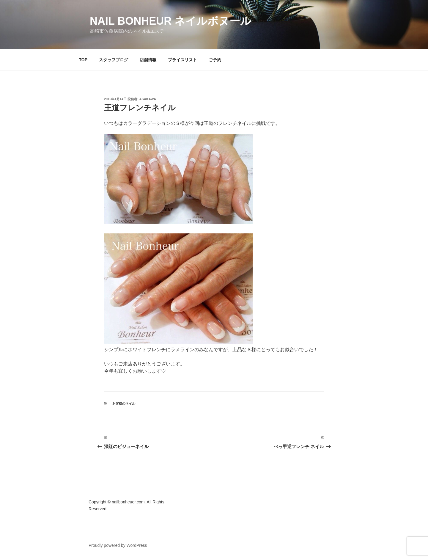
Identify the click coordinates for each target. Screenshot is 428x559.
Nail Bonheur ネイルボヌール (170, 21)
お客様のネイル (123, 403)
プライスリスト (182, 59)
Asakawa (147, 99)
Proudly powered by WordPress (118, 545)
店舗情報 (148, 59)
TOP (83, 59)
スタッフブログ (113, 59)
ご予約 (215, 59)
